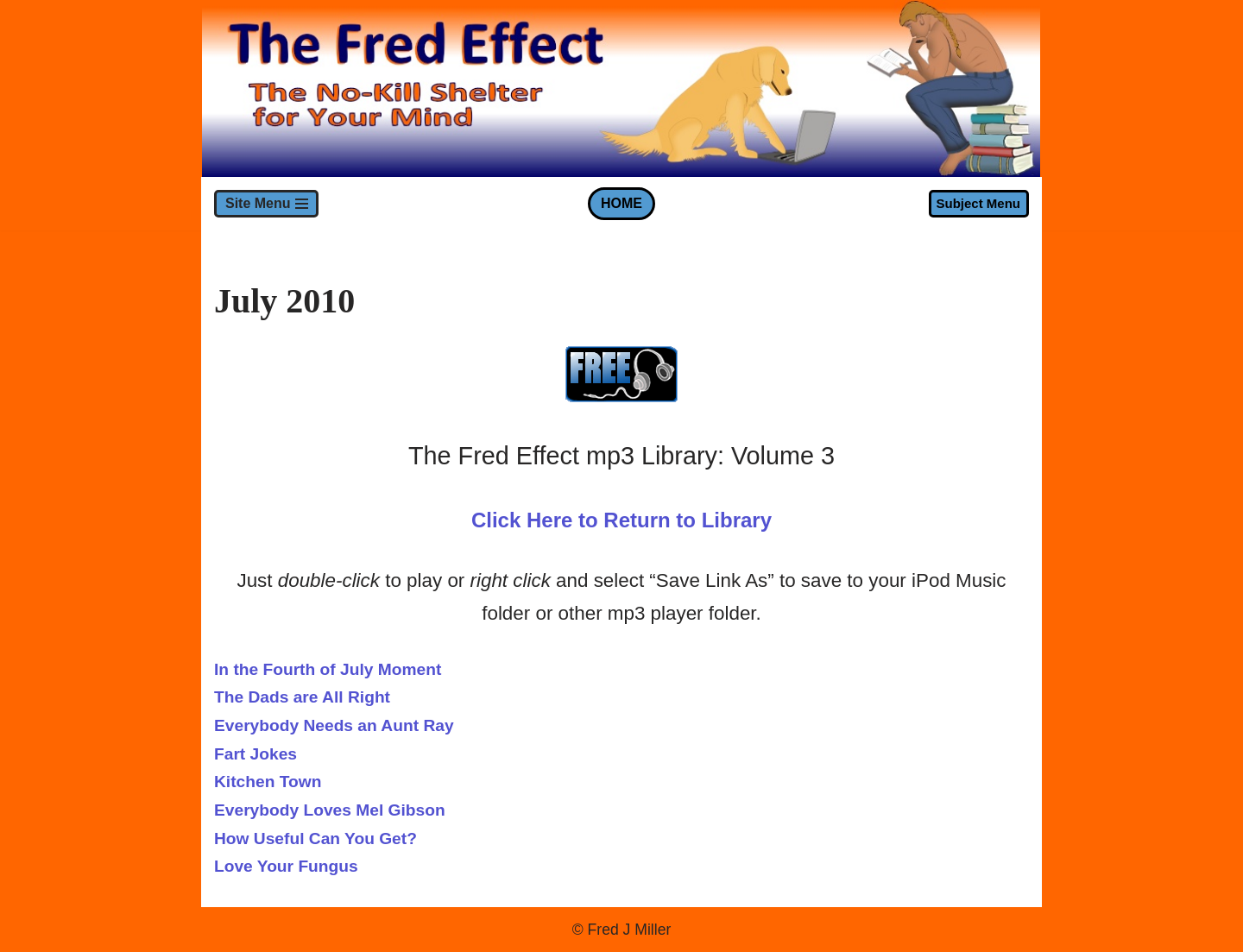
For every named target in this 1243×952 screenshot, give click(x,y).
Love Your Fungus (286, 866)
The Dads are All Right (302, 697)
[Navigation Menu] (266, 204)
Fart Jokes (255, 754)
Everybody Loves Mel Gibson (329, 810)
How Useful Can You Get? (315, 838)
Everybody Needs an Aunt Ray (334, 725)
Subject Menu (978, 203)
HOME (621, 203)
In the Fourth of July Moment (327, 669)
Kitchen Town (267, 781)
